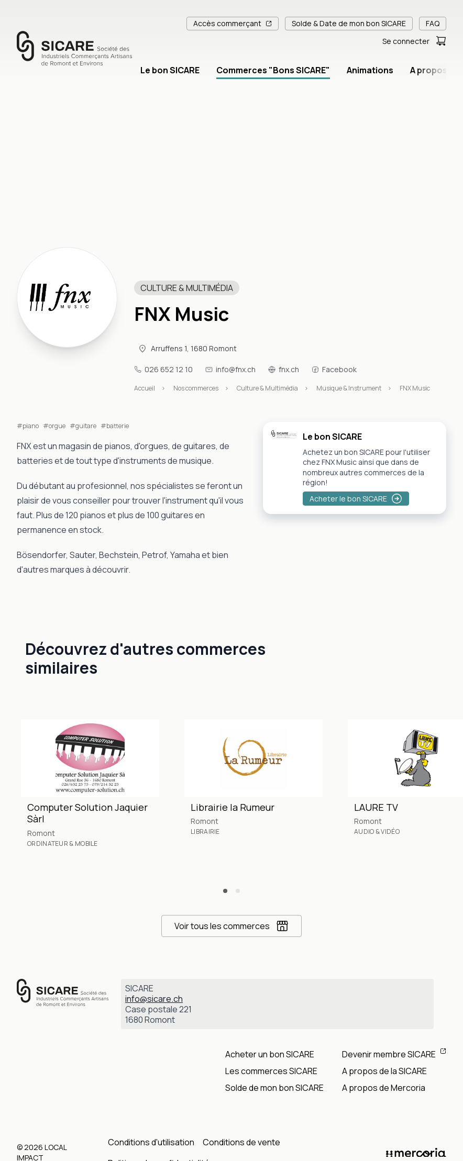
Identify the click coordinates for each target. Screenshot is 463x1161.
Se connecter (405, 41)
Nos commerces (195, 388)
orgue (57, 426)
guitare (85, 426)
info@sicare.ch (154, 998)
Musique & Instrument (348, 388)
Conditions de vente (241, 1142)
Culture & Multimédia (267, 388)
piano (31, 426)
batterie (117, 426)
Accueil (144, 388)
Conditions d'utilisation (151, 1142)
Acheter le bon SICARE (356, 498)
